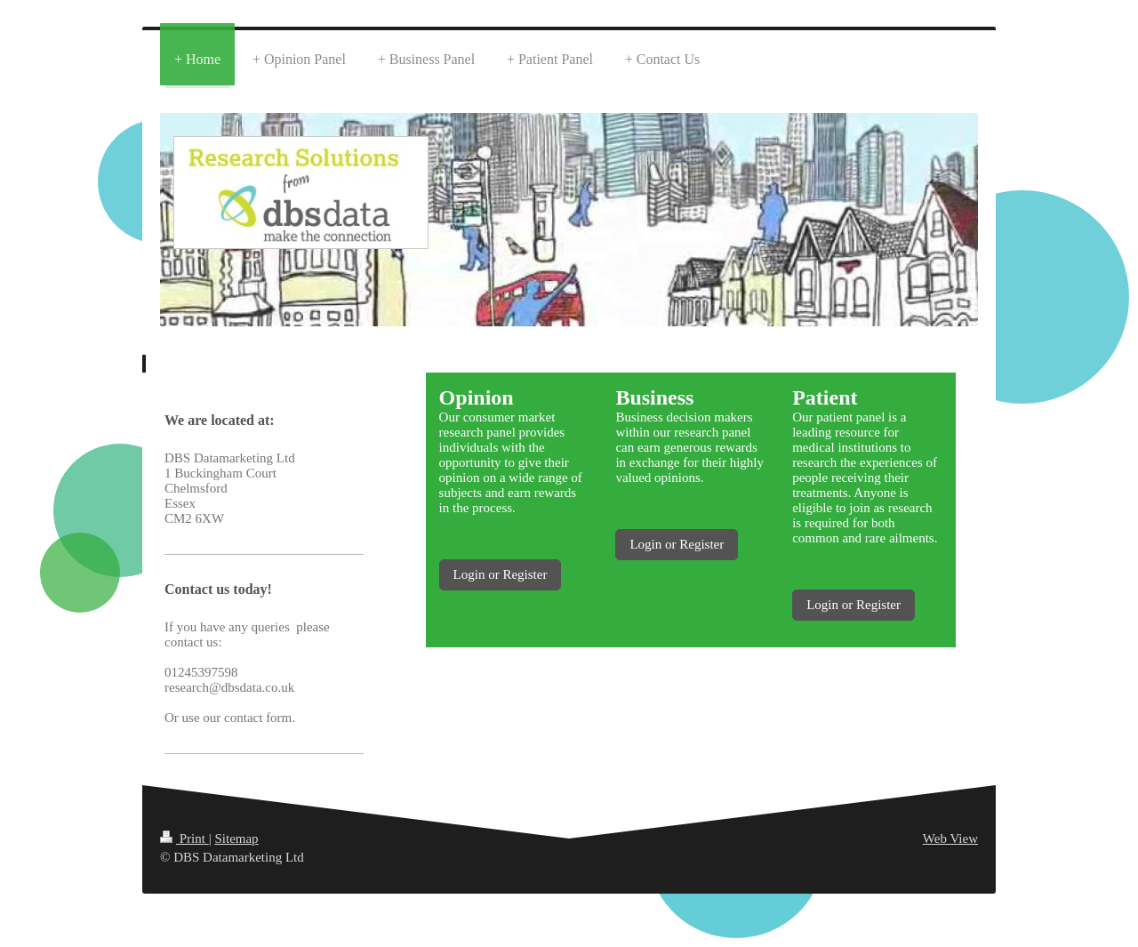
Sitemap (236, 838)
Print (184, 838)
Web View (950, 838)
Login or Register (500, 574)
